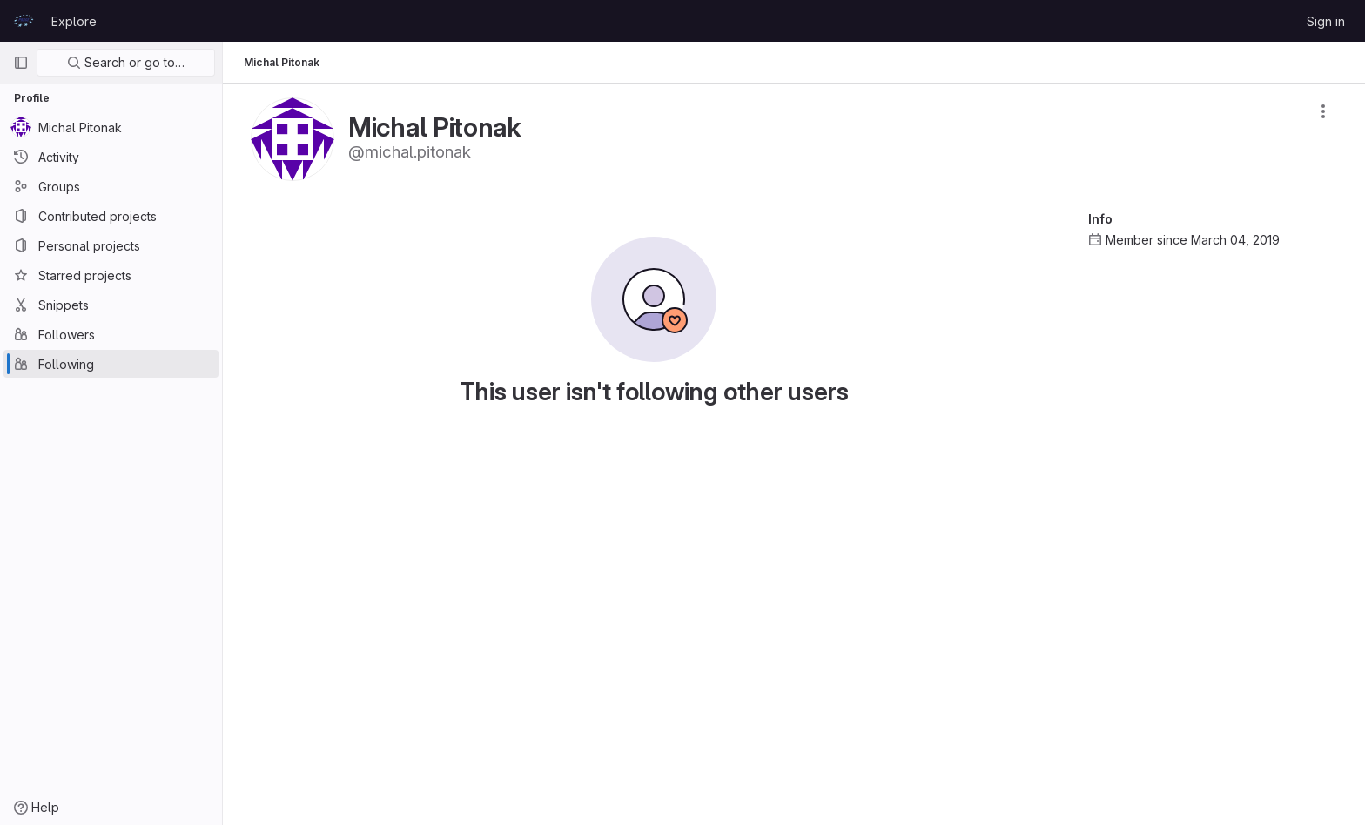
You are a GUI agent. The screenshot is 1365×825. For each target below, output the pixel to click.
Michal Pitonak (281, 62)
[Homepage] (23, 21)
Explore (74, 21)
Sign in (1326, 21)
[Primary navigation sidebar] (21, 63)
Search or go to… (126, 62)
